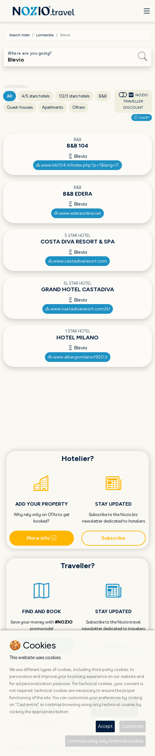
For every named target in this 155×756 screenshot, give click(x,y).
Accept (105, 726)
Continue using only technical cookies (105, 741)
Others (78, 107)
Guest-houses (20, 107)
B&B (103, 96)
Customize (132, 726)
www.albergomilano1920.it (78, 357)
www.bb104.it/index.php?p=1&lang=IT (77, 165)
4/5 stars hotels (36, 96)
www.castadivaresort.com (77, 261)
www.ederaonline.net (77, 213)
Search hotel (19, 35)
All (9, 96)
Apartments (52, 107)
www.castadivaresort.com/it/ (77, 309)
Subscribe (113, 538)
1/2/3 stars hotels (74, 96)
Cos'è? (141, 117)
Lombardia (45, 35)
